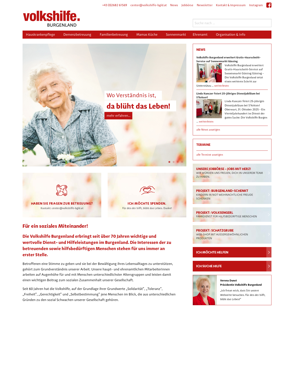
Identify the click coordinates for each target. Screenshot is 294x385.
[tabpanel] (104, 105)
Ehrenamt (200, 34)
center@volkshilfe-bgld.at (148, 5)
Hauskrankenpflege (40, 34)
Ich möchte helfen (212, 252)
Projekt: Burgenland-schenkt (224, 194)
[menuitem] (41, 35)
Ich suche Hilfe (209, 266)
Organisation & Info (230, 34)
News (174, 5)
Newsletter (205, 5)
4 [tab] (182, 162)
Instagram (256, 5)
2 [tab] (173, 162)
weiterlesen (221, 85)
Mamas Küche (146, 34)
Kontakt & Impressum (231, 5)
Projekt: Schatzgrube (222, 234)
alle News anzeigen (208, 129)
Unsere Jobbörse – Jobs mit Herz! (229, 172)
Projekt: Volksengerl (226, 214)
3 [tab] (178, 162)
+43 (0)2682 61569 (114, 5)
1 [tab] (169, 162)
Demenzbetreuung (77, 34)
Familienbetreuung (114, 34)
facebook (268, 7)
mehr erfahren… (118, 116)
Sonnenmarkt (176, 34)
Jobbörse (187, 5)
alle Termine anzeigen (209, 154)
